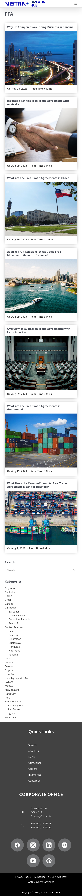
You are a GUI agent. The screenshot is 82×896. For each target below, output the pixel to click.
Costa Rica (14, 635)
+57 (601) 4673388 (41, 823)
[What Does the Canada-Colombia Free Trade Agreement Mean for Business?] (41, 518)
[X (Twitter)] (33, 845)
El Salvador (15, 639)
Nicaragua (14, 650)
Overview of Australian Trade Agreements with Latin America (38, 330)
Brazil (8, 599)
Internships (34, 774)
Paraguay (10, 693)
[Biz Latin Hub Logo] (25, 4)
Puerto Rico (15, 623)
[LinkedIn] (49, 845)
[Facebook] (17, 845)
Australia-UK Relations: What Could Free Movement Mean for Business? (34, 253)
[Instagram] (64, 845)
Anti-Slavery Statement (41, 881)
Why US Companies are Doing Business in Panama (40, 27)
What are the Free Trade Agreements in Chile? (38, 178)
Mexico (9, 686)
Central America (14, 627)
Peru (7, 697)
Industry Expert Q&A (16, 678)
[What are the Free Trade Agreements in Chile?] (41, 209)
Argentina (10, 588)
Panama (13, 654)
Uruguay (10, 713)
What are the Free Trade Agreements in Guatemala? (33, 407)
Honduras (14, 646)
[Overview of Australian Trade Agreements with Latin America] (41, 363)
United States (12, 709)
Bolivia (8, 596)
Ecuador (9, 666)
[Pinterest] (49, 860)
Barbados (14, 611)
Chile (7, 658)
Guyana (9, 670)
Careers (32, 768)
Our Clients (34, 762)
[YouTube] (33, 860)
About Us (33, 750)
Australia (10, 592)
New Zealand (12, 689)
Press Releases (13, 701)
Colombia (10, 662)
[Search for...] (38, 570)
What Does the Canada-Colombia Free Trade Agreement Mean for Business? (37, 484)
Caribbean (10, 607)
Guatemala (15, 643)
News (31, 756)
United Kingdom (14, 705)
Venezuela (10, 717)
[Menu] (75, 3)
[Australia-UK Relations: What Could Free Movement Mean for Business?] (41, 286)
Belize (12, 631)
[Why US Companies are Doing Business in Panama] (41, 58)
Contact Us (34, 780)
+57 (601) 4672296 (41, 827)
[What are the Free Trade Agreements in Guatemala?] (41, 440)
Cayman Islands (17, 615)
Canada (9, 603)
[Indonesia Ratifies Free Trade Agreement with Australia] (41, 135)
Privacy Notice (23, 877)
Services (32, 745)
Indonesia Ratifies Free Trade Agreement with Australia (38, 102)
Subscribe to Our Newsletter (50, 877)
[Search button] (74, 570)
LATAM (9, 682)
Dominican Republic (20, 619)
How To (9, 674)
